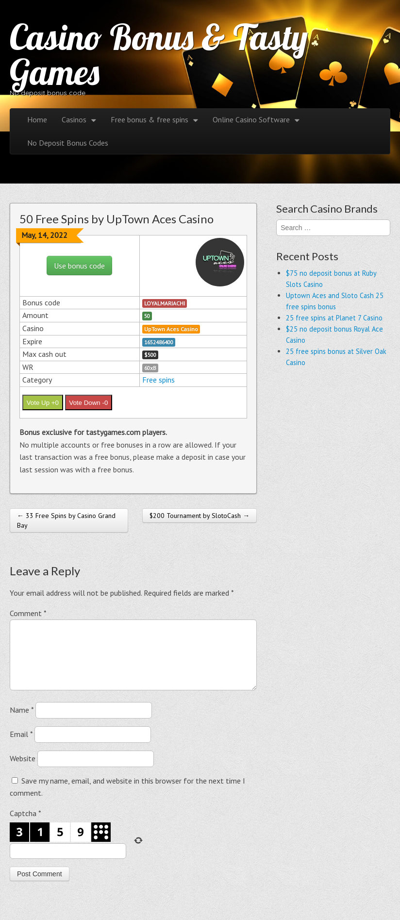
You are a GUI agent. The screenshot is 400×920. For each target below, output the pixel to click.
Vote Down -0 (88, 402)
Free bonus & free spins (149, 119)
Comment (28, 613)
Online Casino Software (251, 119)
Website (22, 770)
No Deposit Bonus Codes (67, 143)
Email (21, 746)
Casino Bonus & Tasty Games (159, 54)
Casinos (74, 119)
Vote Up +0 (43, 402)
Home (37, 119)
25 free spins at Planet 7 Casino (334, 317)
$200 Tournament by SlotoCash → (200, 515)
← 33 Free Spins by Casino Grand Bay (66, 520)
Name (21, 721)
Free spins (158, 380)
